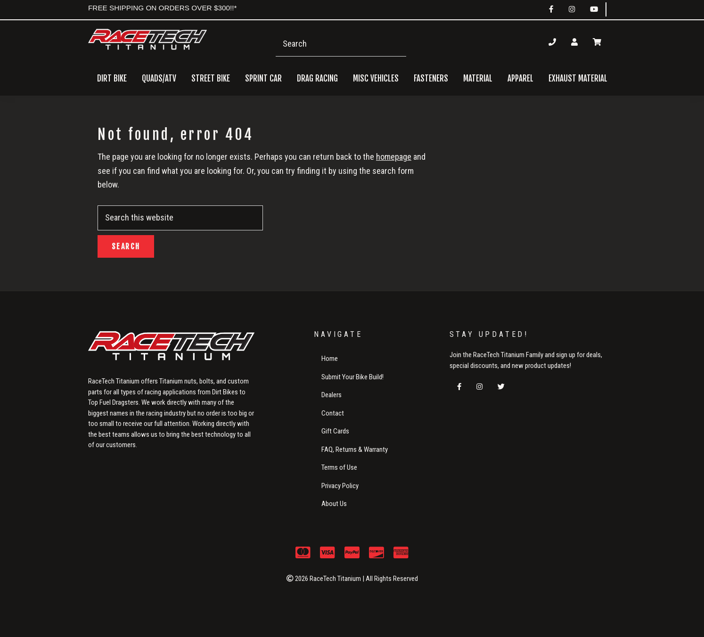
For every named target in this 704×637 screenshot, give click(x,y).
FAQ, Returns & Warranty (354, 449)
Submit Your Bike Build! (352, 377)
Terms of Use (339, 467)
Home (329, 358)
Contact (332, 413)
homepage (393, 157)
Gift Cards (335, 431)
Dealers (331, 395)
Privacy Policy (340, 486)
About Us (334, 503)
